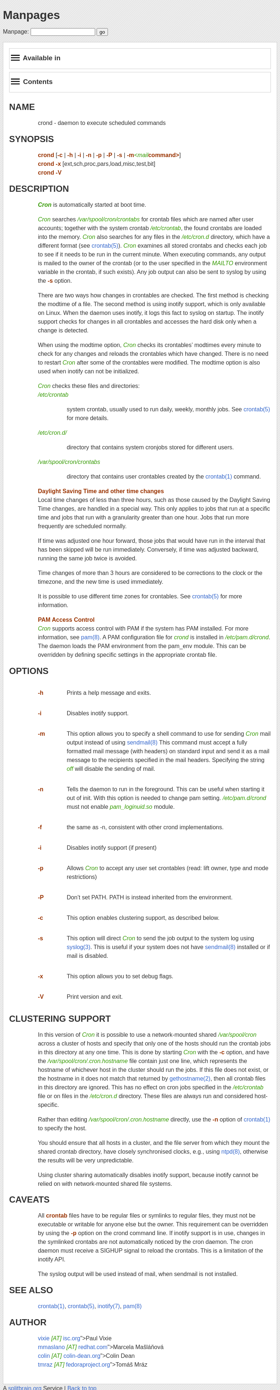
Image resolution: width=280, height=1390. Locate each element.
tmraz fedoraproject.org (74, 1365)
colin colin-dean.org (69, 1356)
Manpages (31, 15)
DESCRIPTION (39, 189)
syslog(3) (78, 947)
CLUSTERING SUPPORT (60, 1019)
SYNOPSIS (31, 139)
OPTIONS (28, 671)
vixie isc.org (59, 1338)
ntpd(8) (230, 1152)
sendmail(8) (142, 742)
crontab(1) (219, 476)
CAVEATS (29, 1199)
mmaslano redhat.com (73, 1347)
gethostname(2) (190, 1078)
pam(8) (90, 637)
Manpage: (16, 31)
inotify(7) (109, 1306)
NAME (22, 107)
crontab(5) (105, 246)
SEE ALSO (31, 1290)
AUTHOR (28, 1322)
